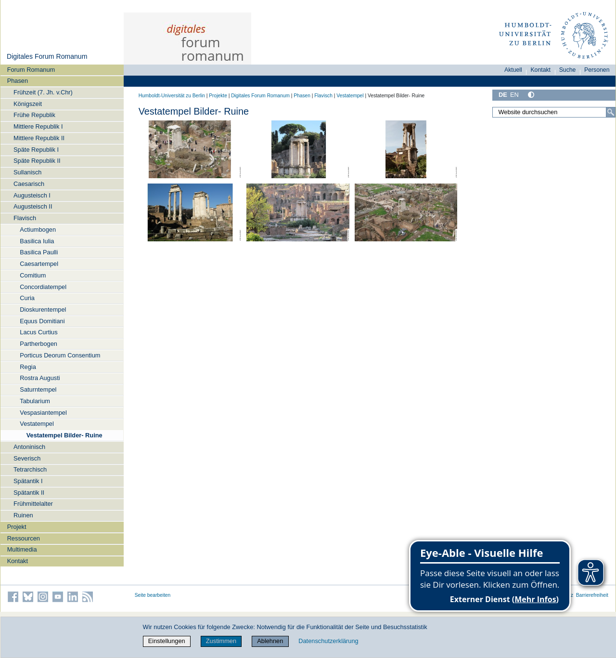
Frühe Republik (34, 114)
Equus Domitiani (42, 321)
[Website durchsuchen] (554, 112)
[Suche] (611, 112)
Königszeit (27, 103)
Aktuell (513, 69)
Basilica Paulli (39, 252)
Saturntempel (38, 389)
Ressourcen (23, 538)
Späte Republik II (36, 160)
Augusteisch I (32, 195)
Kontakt (17, 561)
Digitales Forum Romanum (47, 56)
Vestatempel (36, 423)
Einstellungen (166, 641)
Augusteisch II (32, 206)
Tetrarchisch (30, 469)
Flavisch (24, 218)
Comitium (33, 275)
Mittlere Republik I (38, 126)
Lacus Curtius (38, 332)
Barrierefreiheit (592, 595)
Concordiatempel (43, 286)
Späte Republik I (36, 149)
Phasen (17, 80)
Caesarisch (28, 183)
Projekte (218, 95)
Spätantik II (28, 492)
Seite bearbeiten (153, 595)
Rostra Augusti (40, 378)
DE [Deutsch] (503, 94)
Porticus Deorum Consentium (60, 355)
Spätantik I (27, 481)
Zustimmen (221, 641)
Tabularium (35, 401)
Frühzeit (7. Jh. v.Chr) (43, 92)
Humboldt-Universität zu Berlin (172, 95)
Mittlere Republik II (38, 138)
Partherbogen (38, 343)
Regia (28, 366)
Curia (27, 298)
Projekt (16, 526)
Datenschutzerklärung (328, 641)
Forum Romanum (31, 69)
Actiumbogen (38, 229)
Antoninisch (29, 446)
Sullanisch (27, 172)
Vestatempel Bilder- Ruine (64, 435)
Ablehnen (270, 641)
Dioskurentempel (43, 309)
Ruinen (23, 515)
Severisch (26, 458)
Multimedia (22, 549)
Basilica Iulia (37, 241)
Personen (597, 69)
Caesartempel (39, 263)
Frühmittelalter (33, 503)
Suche (567, 69)
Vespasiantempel (43, 412)
